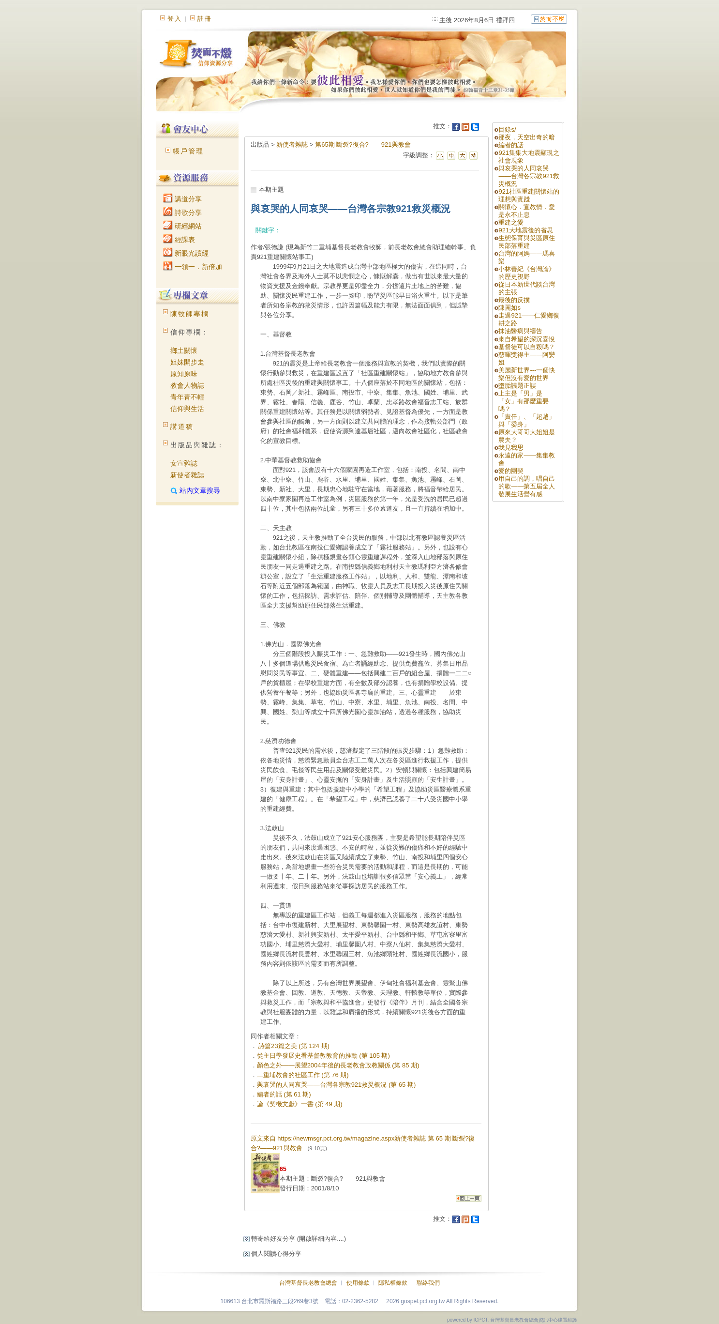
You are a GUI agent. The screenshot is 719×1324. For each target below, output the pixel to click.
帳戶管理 (188, 151)
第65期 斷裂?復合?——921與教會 (362, 144)
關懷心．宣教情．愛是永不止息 (526, 210)
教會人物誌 (187, 385)
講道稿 (182, 426)
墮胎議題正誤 (517, 385)
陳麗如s (509, 307)
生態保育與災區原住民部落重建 (526, 241)
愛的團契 (511, 470)
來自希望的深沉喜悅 (526, 339)
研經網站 (182, 226)
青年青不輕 (187, 397)
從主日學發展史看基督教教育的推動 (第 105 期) (323, 1055)
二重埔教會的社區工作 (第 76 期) (303, 1075)
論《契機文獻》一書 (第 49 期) (300, 1104)
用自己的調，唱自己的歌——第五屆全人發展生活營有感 (526, 486)
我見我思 (511, 447)
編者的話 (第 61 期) (284, 1094)
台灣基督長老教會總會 (308, 1282)
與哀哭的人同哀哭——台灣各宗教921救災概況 (528, 176)
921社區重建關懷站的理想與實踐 (528, 195)
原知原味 (183, 374)
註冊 (204, 18)
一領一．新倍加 (192, 267)
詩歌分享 (182, 212)
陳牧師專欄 (189, 314)
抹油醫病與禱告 (520, 331)
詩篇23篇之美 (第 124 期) (293, 1046)
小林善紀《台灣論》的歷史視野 (526, 272)
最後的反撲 (514, 300)
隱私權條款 (392, 1282)
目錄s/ (507, 129)
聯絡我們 (428, 1282)
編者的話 (511, 145)
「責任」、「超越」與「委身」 (526, 420)
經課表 (179, 239)
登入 (174, 18)
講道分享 (182, 199)
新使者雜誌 (187, 475)
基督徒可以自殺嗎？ (526, 346)
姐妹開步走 (187, 362)
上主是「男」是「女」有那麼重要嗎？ (523, 401)
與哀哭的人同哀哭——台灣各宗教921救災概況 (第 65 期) (336, 1084)
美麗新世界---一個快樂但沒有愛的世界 (526, 373)
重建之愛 (511, 222)
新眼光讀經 (186, 253)
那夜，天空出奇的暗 (526, 137)
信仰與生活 (187, 408)
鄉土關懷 (183, 350)
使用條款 (358, 1282)
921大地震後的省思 (525, 230)
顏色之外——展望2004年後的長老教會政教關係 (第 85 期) (338, 1065)
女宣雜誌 (183, 463)
